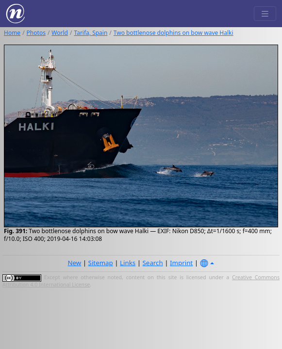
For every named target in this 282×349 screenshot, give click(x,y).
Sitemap (100, 262)
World (59, 33)
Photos (36, 33)
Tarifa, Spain (90, 33)
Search (153, 262)
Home (12, 33)
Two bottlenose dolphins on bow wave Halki (173, 33)
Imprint (181, 262)
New (74, 262)
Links (127, 262)
